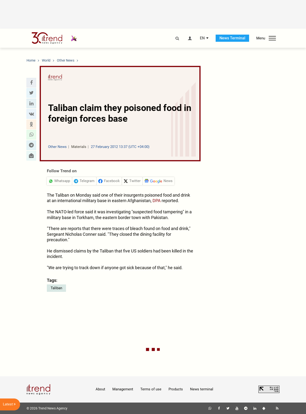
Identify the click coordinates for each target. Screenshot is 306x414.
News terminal (201, 389)
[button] (31, 82)
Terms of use (150, 389)
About (100, 389)
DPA (157, 200)
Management (122, 389)
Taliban (56, 288)
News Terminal (232, 38)
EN (202, 38)
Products (176, 389)
